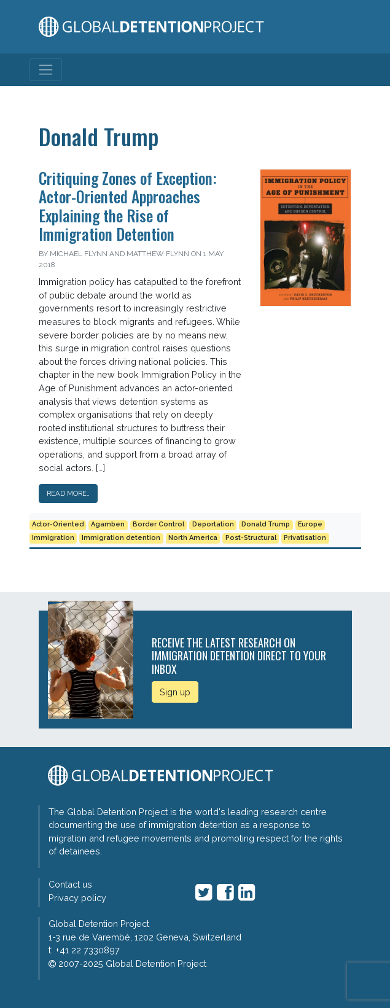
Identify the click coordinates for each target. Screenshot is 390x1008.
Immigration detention (121, 538)
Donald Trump (265, 524)
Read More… (68, 493)
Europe (310, 524)
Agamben (108, 524)
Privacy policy (77, 898)
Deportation (213, 524)
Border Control (158, 524)
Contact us (70, 884)
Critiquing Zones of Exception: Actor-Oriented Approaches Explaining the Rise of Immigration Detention (128, 205)
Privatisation (305, 538)
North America (192, 538)
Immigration (53, 538)
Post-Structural (250, 538)
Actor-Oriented (58, 524)
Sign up (175, 692)
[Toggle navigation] (45, 69)
